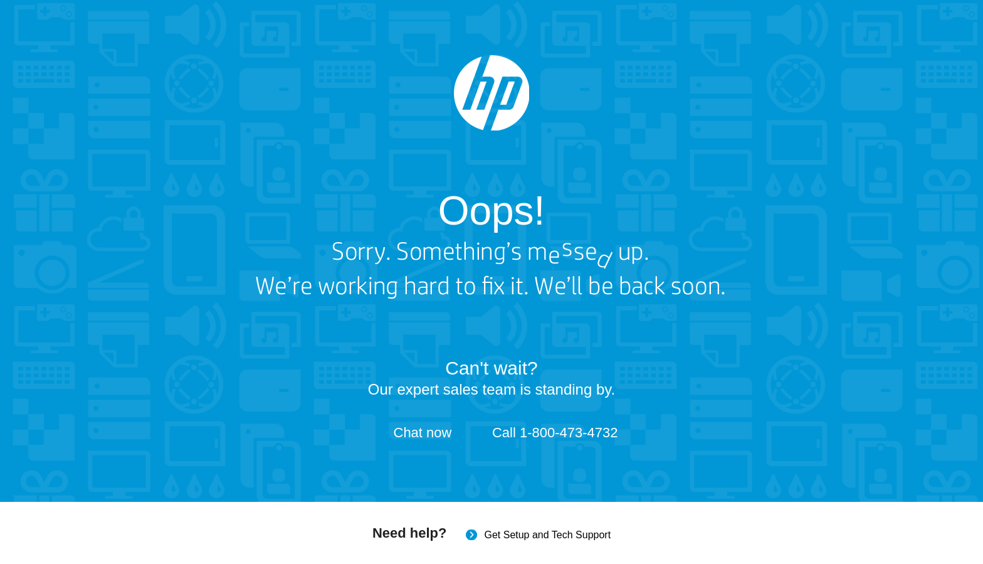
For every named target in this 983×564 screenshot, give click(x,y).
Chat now (423, 432)
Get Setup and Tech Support (547, 534)
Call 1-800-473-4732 (555, 432)
